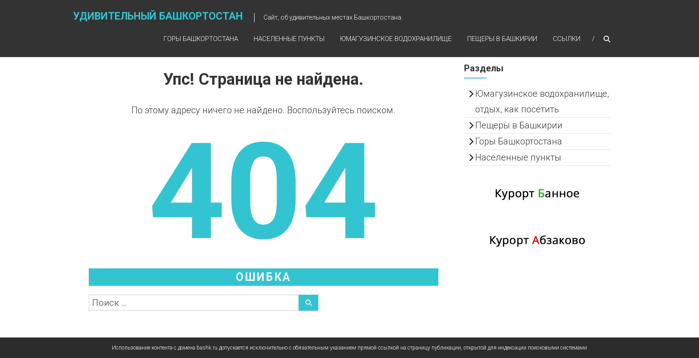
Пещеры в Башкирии (502, 39)
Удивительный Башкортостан (158, 16)
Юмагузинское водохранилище (396, 39)
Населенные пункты (289, 39)
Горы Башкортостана (201, 39)
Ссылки (566, 39)
